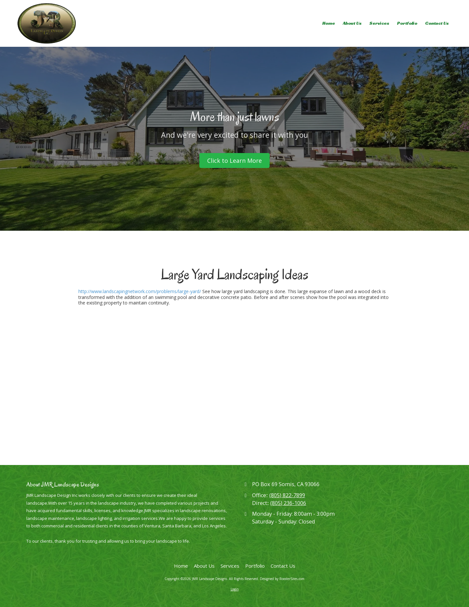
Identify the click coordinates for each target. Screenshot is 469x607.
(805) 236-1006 (288, 503)
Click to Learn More (234, 160)
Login (235, 589)
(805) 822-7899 (287, 495)
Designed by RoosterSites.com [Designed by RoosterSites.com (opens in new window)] (282, 578)
